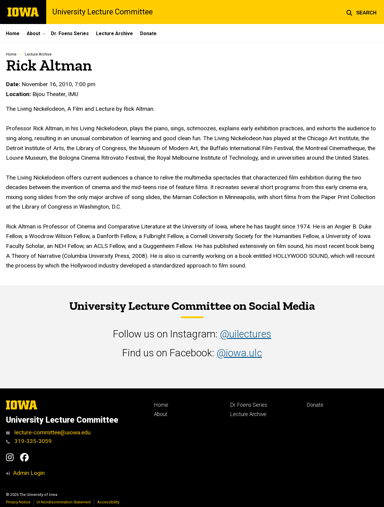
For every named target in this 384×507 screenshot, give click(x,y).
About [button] (33, 33)
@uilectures (245, 334)
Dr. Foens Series (70, 33)
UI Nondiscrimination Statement (64, 502)
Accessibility (108, 502)
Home (13, 33)
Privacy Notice (18, 502)
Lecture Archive (114, 33)
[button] (361, 12)
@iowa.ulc (239, 353)
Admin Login (29, 472)
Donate (148, 33)
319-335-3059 (29, 441)
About (160, 414)
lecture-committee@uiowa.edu (48, 432)
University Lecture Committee (102, 12)
